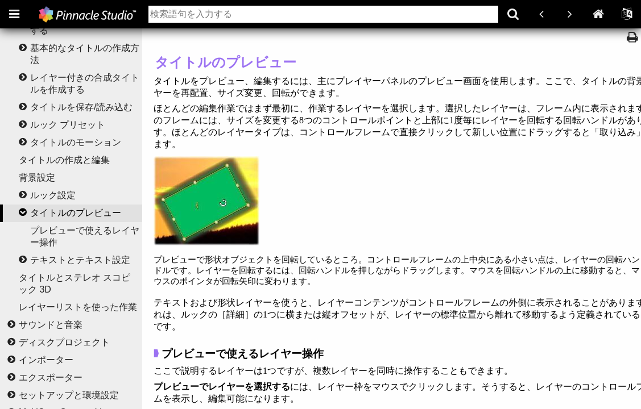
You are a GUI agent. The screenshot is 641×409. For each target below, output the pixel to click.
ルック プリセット (67, 125)
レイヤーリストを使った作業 (78, 307)
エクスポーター (50, 377)
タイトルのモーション (75, 142)
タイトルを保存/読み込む (81, 107)
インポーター (46, 360)
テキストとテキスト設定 (80, 260)
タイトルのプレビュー (75, 213)
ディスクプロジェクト (64, 342)
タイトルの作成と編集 (64, 160)
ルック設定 (53, 195)
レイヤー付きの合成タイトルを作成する (84, 83)
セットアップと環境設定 (69, 395)
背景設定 (37, 177)
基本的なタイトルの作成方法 (84, 54)
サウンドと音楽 (50, 324)
